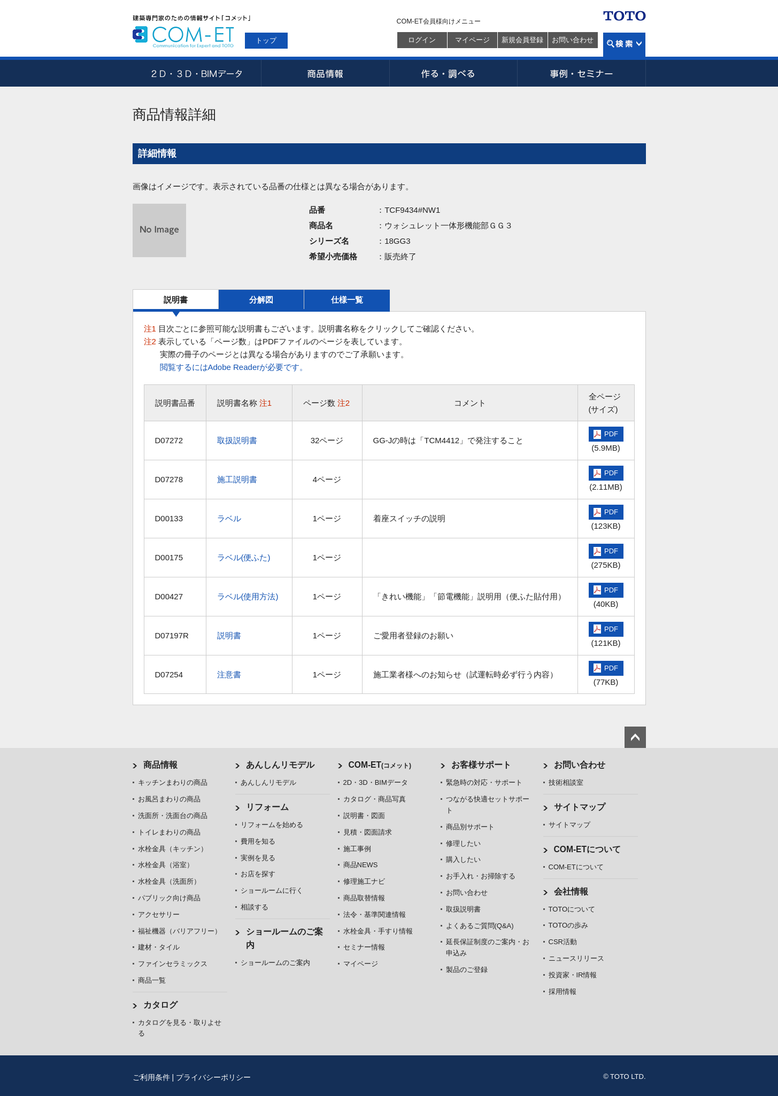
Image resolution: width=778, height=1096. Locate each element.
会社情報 (571, 891)
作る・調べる (453, 73)
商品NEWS (360, 865)
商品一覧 (152, 980)
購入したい (463, 859)
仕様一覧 (347, 299)
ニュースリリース (576, 958)
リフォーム (267, 807)
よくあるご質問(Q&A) (480, 926)
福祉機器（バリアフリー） (179, 931)
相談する (254, 907)
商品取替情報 (364, 898)
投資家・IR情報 (573, 975)
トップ (266, 40)
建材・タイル (159, 947)
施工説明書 (237, 479)
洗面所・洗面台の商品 (172, 816)
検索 (624, 45)
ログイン (422, 40)
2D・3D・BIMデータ (197, 73)
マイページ (472, 40)
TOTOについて (572, 909)
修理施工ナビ (364, 881)
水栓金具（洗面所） (169, 881)
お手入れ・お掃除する (480, 876)
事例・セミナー (582, 73)
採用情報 (562, 991)
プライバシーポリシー (213, 1077)
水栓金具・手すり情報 (378, 931)
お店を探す (258, 874)
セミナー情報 (364, 947)
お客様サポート (481, 764)
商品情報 (325, 73)
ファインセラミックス (172, 964)
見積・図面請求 (367, 832)
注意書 (229, 674)
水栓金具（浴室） (166, 865)
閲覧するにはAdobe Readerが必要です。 (234, 367)
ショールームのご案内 (275, 963)
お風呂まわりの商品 (169, 799)
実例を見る (258, 858)
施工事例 (357, 849)
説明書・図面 (364, 816)
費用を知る (258, 841)
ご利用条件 (151, 1077)
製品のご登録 (467, 970)
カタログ (160, 1004)
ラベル (229, 518)
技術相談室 (566, 782)
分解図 (261, 299)
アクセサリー (159, 914)
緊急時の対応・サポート (484, 782)
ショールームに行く (272, 890)
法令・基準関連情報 (374, 914)
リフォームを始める (272, 825)
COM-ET (380, 764)
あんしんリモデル (280, 764)
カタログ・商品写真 (374, 799)
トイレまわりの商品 (169, 832)
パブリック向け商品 (169, 898)
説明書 (176, 299)
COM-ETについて (587, 849)
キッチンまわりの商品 (172, 782)
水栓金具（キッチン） (172, 849)
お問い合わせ (573, 40)
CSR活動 (563, 942)
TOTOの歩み (569, 925)
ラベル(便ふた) (244, 557)
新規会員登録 (522, 40)
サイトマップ (579, 807)
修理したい (463, 843)
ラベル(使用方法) (248, 596)
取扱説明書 (237, 440)
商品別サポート (470, 827)
